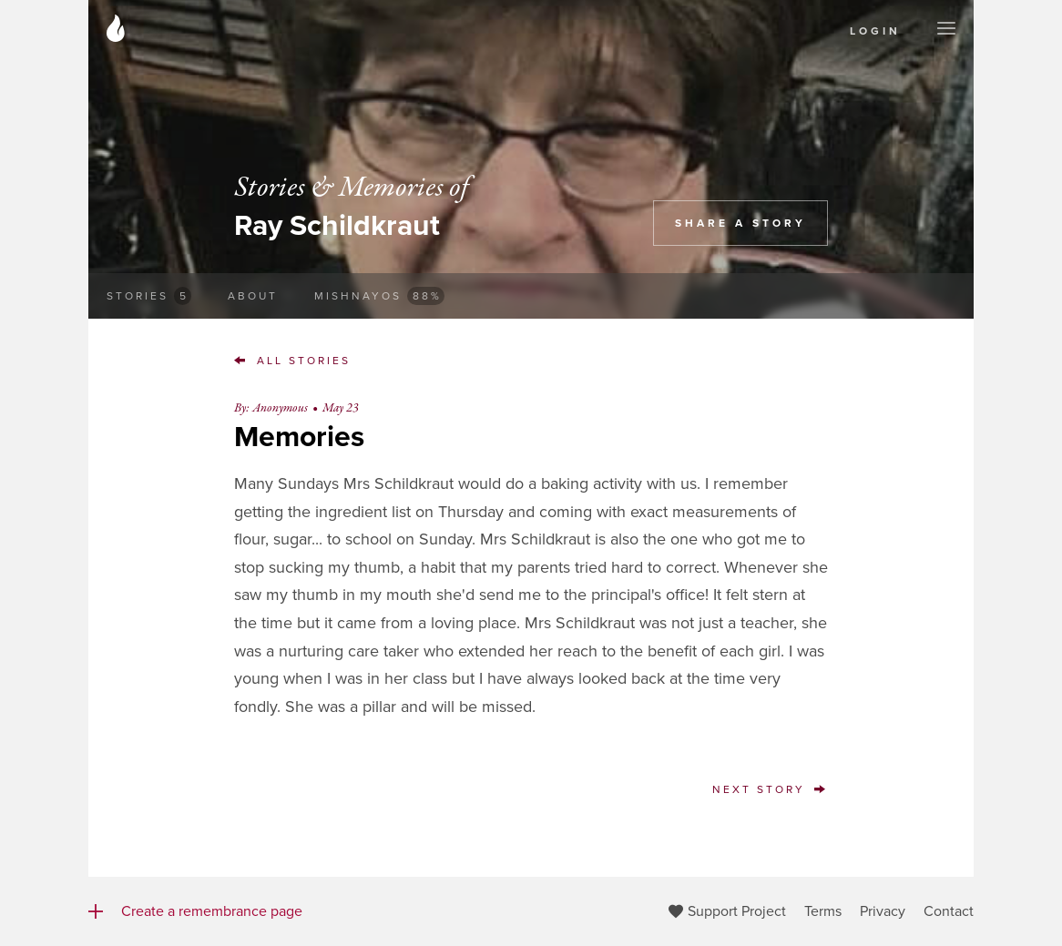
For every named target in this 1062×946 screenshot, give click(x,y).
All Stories (292, 360)
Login (875, 30)
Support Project (727, 911)
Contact (949, 911)
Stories (149, 296)
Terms (823, 911)
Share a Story (740, 223)
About (253, 296)
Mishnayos (379, 296)
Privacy (882, 911)
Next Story (770, 789)
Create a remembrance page (195, 911)
